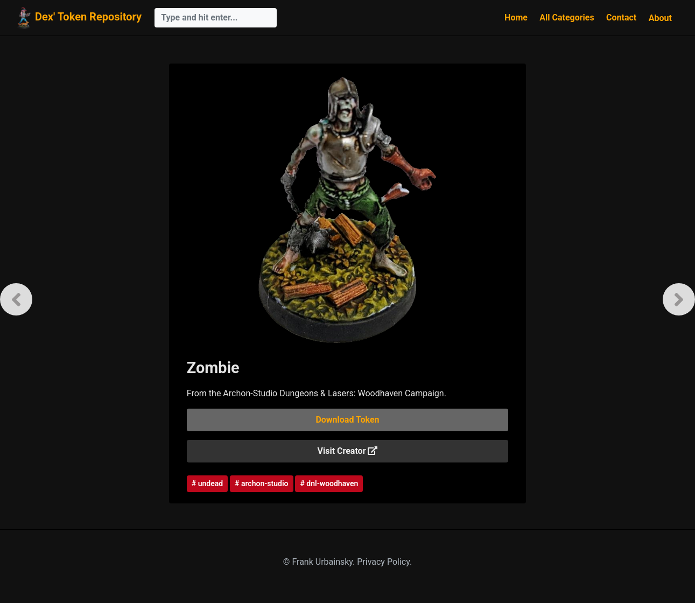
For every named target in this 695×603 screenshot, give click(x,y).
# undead (207, 483)
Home (516, 17)
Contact (621, 17)
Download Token (347, 420)
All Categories (566, 17)
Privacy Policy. (384, 562)
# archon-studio (261, 483)
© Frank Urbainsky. (320, 562)
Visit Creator (347, 451)
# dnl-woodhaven (329, 483)
